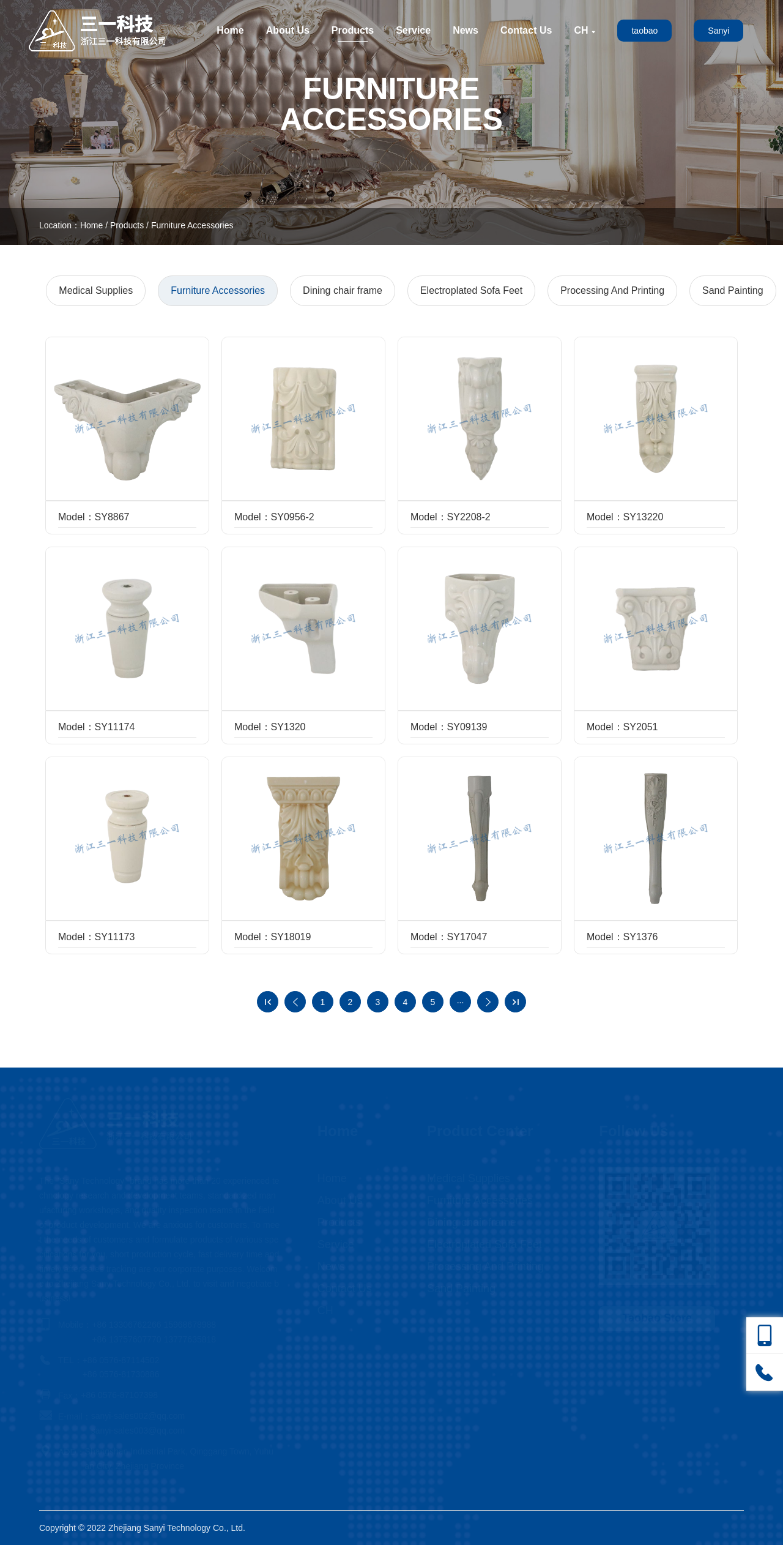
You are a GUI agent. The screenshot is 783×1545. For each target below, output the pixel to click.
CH (584, 30)
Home (230, 30)
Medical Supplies (96, 290)
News (465, 30)
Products (353, 30)
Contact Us (526, 30)
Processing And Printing (612, 290)
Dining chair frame (342, 290)
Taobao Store (657, 1318)
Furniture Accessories (192, 225)
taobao (644, 31)
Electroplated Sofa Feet (471, 290)
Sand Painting (732, 290)
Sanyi (718, 31)
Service (413, 30)
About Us (288, 30)
